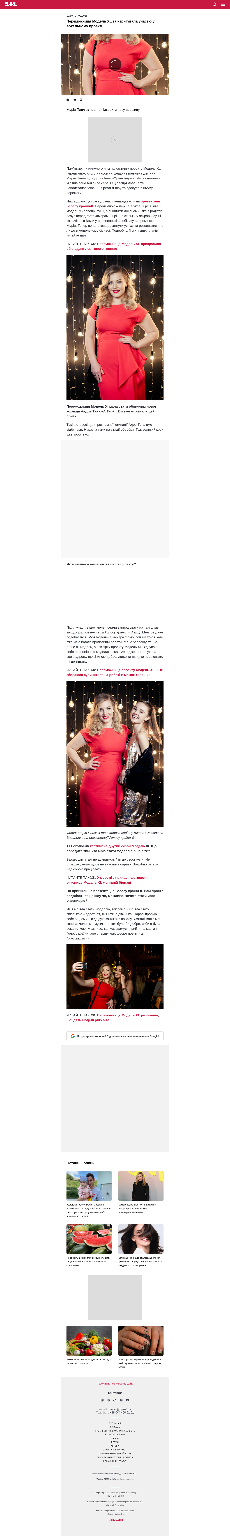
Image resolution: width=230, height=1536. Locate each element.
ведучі (115, 1442)
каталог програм (115, 1435)
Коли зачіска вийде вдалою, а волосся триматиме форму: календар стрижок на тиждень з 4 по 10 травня (140, 1261)
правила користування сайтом (115, 1457)
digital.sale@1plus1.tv (115, 1505)
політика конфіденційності (115, 1454)
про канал (115, 1423)
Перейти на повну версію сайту (115, 1383)
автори (115, 1446)
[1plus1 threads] (108, 1400)
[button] (223, 4)
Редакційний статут (114, 1461)
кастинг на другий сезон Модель (118, 846)
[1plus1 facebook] (121, 1400)
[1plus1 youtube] (127, 1400)
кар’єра (115, 1438)
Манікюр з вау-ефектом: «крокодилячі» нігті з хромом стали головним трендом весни (139, 1363)
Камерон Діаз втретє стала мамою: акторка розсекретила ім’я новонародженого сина (137, 1208)
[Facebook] (67, 100)
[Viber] (81, 100)
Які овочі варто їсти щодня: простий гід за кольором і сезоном (89, 1361)
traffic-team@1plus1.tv (115, 1514)
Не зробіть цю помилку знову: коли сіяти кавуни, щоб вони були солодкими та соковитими (88, 1261)
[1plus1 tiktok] (114, 1400)
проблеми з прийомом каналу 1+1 (115, 1431)
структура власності (115, 1450)
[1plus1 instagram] (102, 1400)
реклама (115, 1427)
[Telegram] (74, 100)
